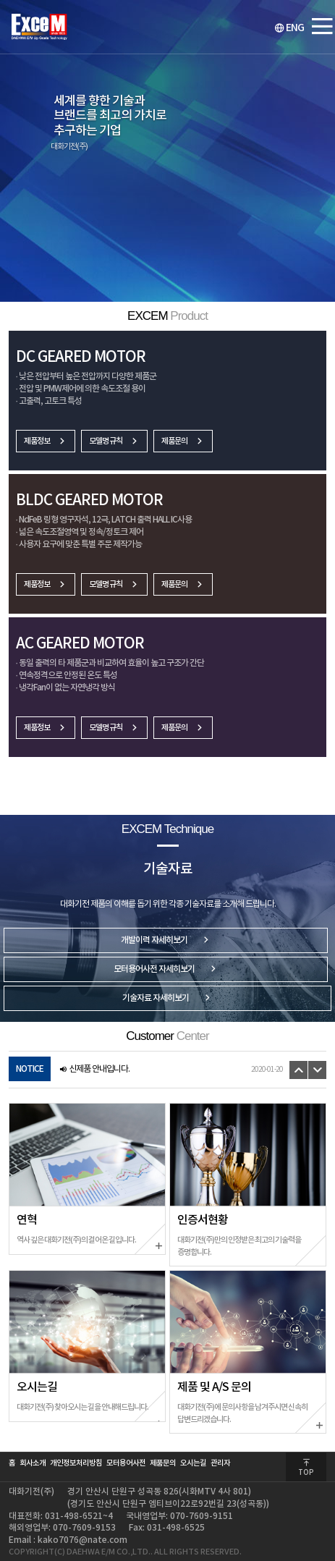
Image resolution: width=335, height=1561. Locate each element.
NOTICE (29, 1069)
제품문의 (183, 441)
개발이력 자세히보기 (166, 940)
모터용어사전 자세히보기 (166, 969)
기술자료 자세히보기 (167, 998)
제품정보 (45, 441)
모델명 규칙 (114, 441)
